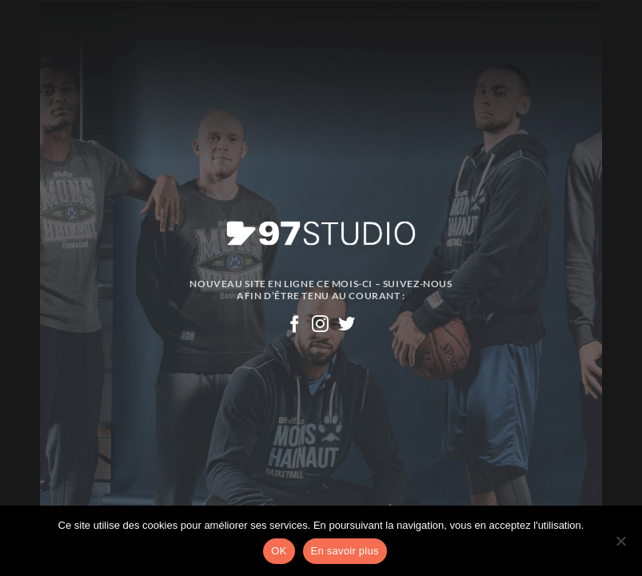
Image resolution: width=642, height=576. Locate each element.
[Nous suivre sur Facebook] (295, 325)
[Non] (620, 545)
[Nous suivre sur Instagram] (320, 325)
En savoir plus (345, 551)
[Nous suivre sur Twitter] (347, 325)
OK (278, 551)
